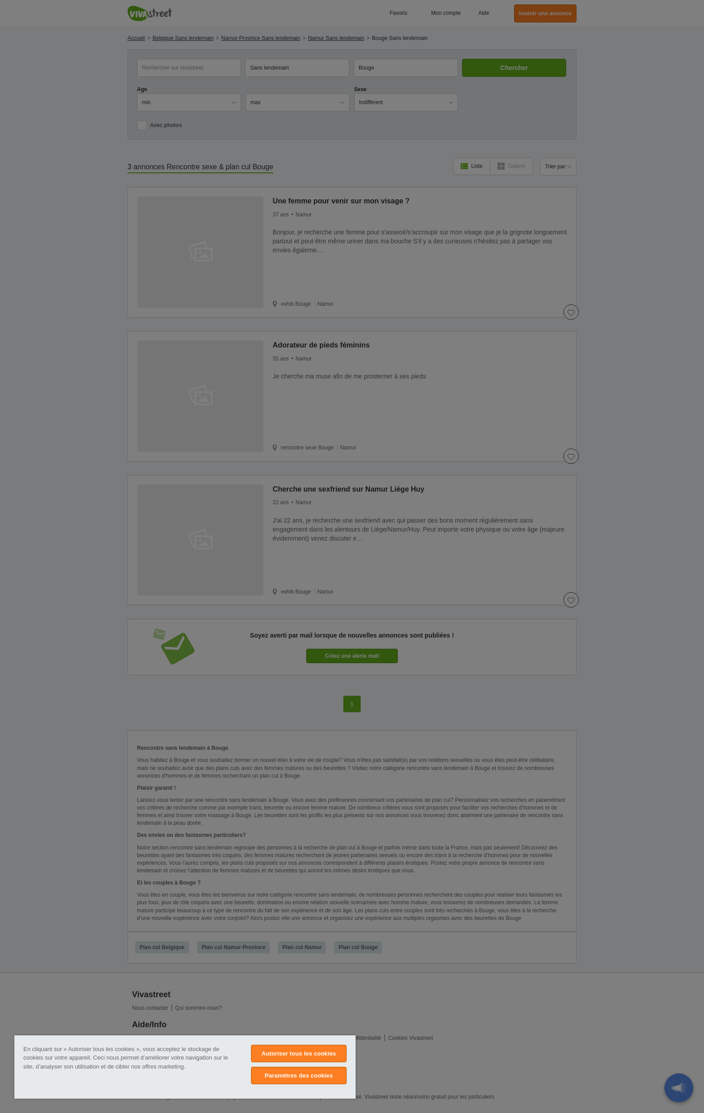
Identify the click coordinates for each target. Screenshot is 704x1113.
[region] (185, 1067)
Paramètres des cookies (299, 1075)
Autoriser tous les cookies (298, 1053)
